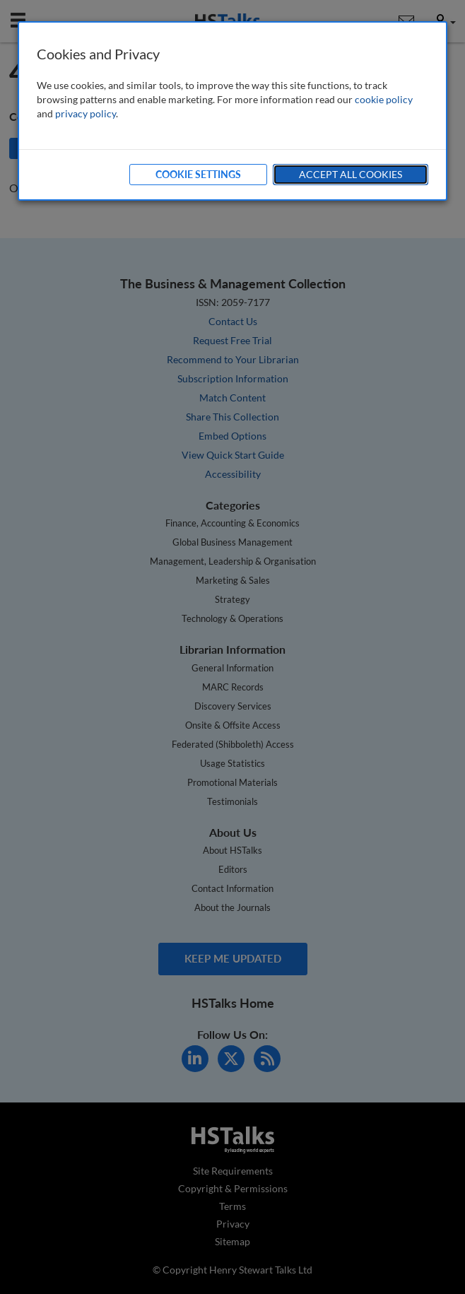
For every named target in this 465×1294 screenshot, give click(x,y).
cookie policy (384, 99)
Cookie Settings (198, 174)
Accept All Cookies (350, 174)
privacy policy (85, 113)
